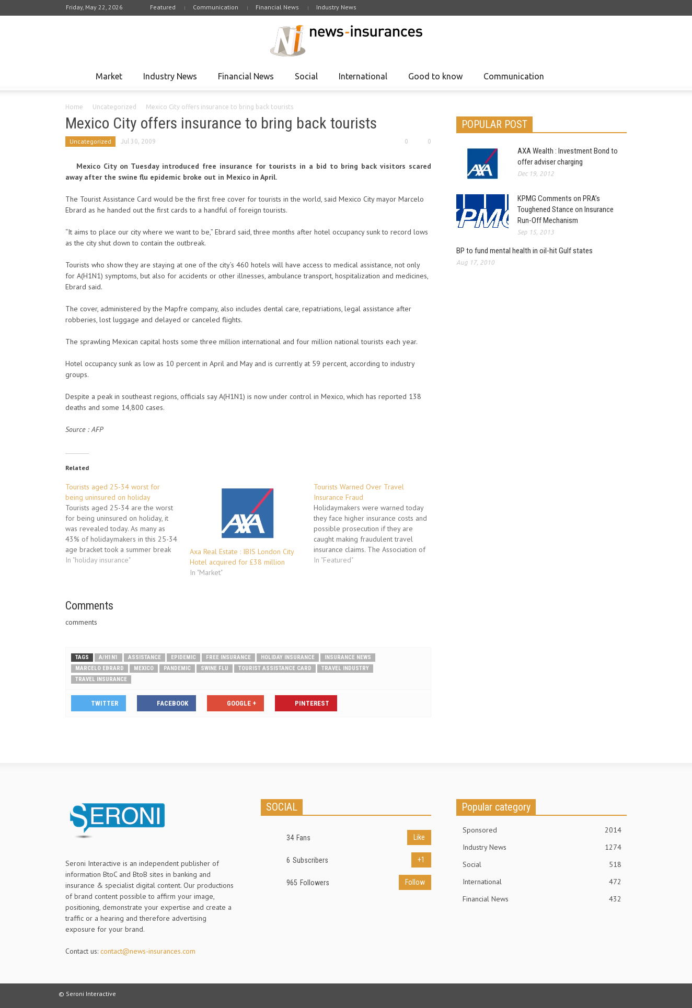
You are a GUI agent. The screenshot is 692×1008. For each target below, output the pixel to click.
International (364, 81)
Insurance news (348, 657)
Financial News (277, 7)
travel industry (345, 668)
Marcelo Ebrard (99, 668)
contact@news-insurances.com (147, 951)
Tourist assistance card (275, 668)
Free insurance (228, 657)
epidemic (183, 657)
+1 (421, 859)
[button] (616, 75)
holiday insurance (288, 657)
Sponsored (542, 830)
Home (74, 106)
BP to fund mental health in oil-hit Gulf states (524, 250)
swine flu (214, 668)
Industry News (336, 7)
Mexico (144, 668)
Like (419, 837)
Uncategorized (114, 106)
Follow (415, 882)
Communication (215, 7)
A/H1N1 (108, 657)
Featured (163, 7)
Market (110, 81)
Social (308, 81)
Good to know (436, 81)
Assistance (144, 657)
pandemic (177, 668)
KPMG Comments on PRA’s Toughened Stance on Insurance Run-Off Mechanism (565, 209)
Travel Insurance (101, 679)
